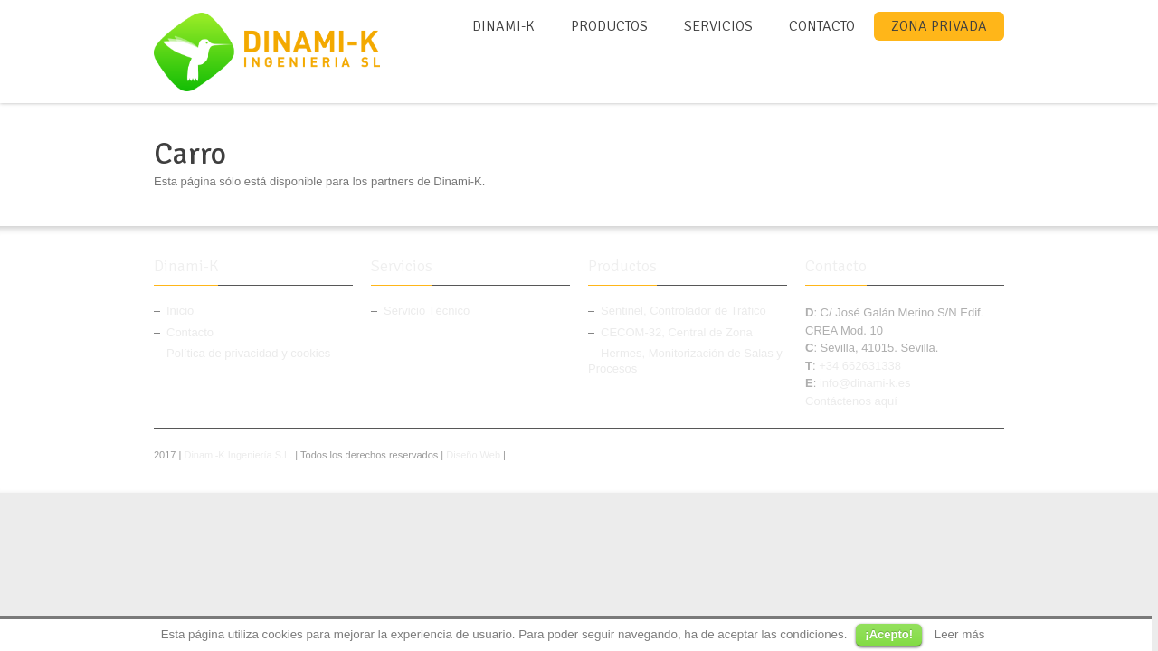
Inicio (180, 310)
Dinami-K (503, 26)
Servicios (718, 26)
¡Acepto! (889, 634)
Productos (609, 26)
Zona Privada (939, 26)
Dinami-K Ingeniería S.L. (238, 454)
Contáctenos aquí (851, 401)
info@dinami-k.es (865, 383)
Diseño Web (473, 454)
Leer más (960, 634)
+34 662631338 (860, 366)
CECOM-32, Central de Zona (677, 332)
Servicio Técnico (427, 310)
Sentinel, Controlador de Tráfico (683, 310)
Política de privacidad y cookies (248, 353)
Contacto (822, 26)
